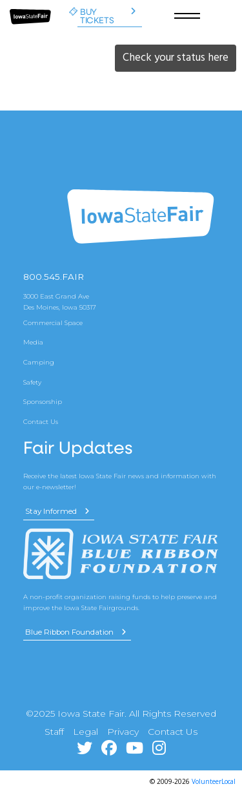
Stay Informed (57, 511)
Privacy (123, 731)
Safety (32, 382)
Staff (54, 731)
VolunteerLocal (214, 781)
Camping (38, 362)
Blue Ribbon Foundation (75, 632)
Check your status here (175, 57)
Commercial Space (53, 322)
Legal (85, 731)
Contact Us (40, 421)
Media (33, 342)
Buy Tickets (106, 16)
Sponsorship (42, 401)
